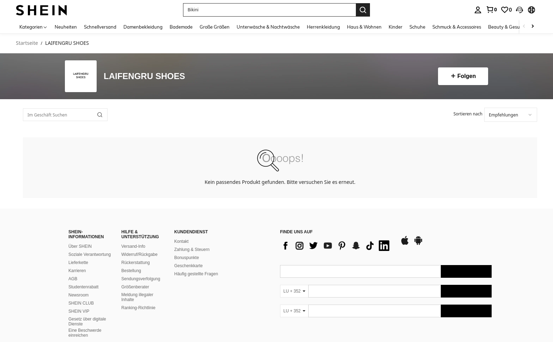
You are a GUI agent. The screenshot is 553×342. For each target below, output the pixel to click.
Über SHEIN (80, 246)
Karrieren (77, 270)
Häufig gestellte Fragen (196, 273)
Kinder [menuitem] (395, 27)
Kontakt (181, 241)
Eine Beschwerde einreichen (84, 333)
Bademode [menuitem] (181, 27)
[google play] (418, 243)
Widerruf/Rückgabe (139, 254)
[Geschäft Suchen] (100, 115)
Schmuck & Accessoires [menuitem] (456, 27)
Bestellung (131, 270)
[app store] (405, 243)
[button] (519, 10)
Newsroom (78, 295)
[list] (336, 245)
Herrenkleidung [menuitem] (323, 27)
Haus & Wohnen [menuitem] (364, 27)
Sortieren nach (468, 114)
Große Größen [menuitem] (215, 27)
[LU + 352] (294, 291)
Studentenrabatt (83, 286)
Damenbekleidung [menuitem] (143, 27)
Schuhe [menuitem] (417, 27)
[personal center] (478, 10)
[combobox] (510, 115)
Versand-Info (133, 246)
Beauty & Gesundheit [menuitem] (511, 27)
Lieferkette (78, 262)
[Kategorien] (33, 27)
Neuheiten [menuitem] (66, 27)
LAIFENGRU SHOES (144, 76)
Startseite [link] (27, 43)
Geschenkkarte (188, 265)
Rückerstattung (135, 262)
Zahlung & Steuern (191, 249)
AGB (72, 278)
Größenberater (135, 286)
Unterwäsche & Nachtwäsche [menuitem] (268, 27)
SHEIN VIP (78, 311)
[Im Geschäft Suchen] (65, 114)
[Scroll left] (524, 27)
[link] (491, 9)
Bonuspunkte (186, 257)
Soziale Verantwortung (89, 254)
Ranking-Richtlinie (138, 307)
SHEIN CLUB (81, 303)
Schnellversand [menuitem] (100, 27)
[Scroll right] (532, 27)
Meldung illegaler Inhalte (137, 297)
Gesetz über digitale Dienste (87, 321)
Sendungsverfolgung (140, 278)
